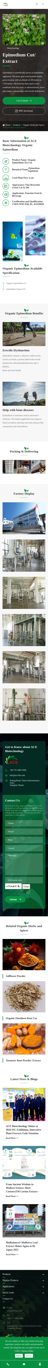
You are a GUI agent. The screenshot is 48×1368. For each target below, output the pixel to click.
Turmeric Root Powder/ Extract (23, 1061)
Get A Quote (24, 100)
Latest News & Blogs (24, 1079)
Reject (19, 1356)
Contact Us (8, 1298)
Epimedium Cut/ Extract (15, 127)
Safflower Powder (15, 976)
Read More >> (12, 1138)
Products (16, 125)
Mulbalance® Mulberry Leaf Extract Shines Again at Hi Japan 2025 (22, 1247)
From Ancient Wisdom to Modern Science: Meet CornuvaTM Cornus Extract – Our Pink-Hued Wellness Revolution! (22, 1188)
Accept (29, 1356)
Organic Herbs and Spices (33, 125)
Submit (15, 899)
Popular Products (10, 1280)
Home (8, 125)
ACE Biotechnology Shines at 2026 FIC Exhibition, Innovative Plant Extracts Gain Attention (23, 1130)
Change (26, 886)
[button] (24, 42)
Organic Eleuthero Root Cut (21, 1018)
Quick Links (8, 1292)
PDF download (24, 111)
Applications (8, 1286)
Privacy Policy (28, 1351)
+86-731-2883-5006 (18, 770)
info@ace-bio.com (17, 775)
